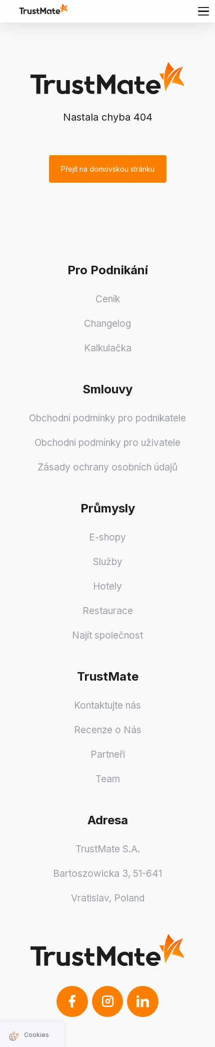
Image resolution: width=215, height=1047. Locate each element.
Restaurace (107, 611)
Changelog (107, 323)
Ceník (108, 299)
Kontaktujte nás (107, 705)
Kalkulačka (108, 348)
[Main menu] (203, 11)
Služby (107, 562)
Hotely (107, 586)
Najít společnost (107, 635)
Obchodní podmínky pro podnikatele (107, 418)
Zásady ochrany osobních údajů (108, 467)
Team (108, 779)
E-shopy (107, 537)
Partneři (107, 754)
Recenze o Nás (108, 730)
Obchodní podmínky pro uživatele (107, 442)
